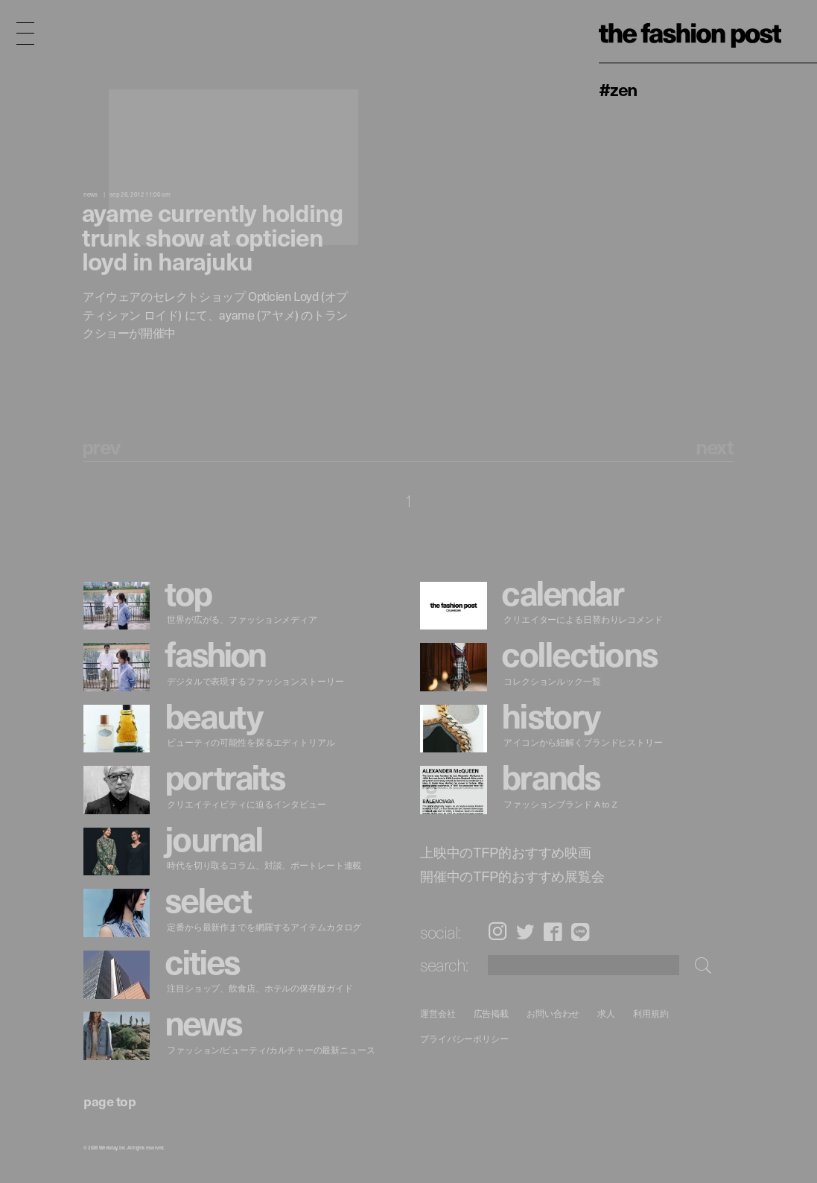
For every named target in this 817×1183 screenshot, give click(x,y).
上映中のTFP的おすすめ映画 (505, 852)
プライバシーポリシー (464, 1039)
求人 (607, 1013)
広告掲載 (491, 1013)
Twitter (525, 931)
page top (109, 1101)
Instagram (497, 931)
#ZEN (618, 88)
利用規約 (652, 1013)
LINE (580, 931)
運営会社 (438, 1013)
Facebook (553, 931)
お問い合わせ (553, 1013)
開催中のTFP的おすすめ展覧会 (512, 876)
